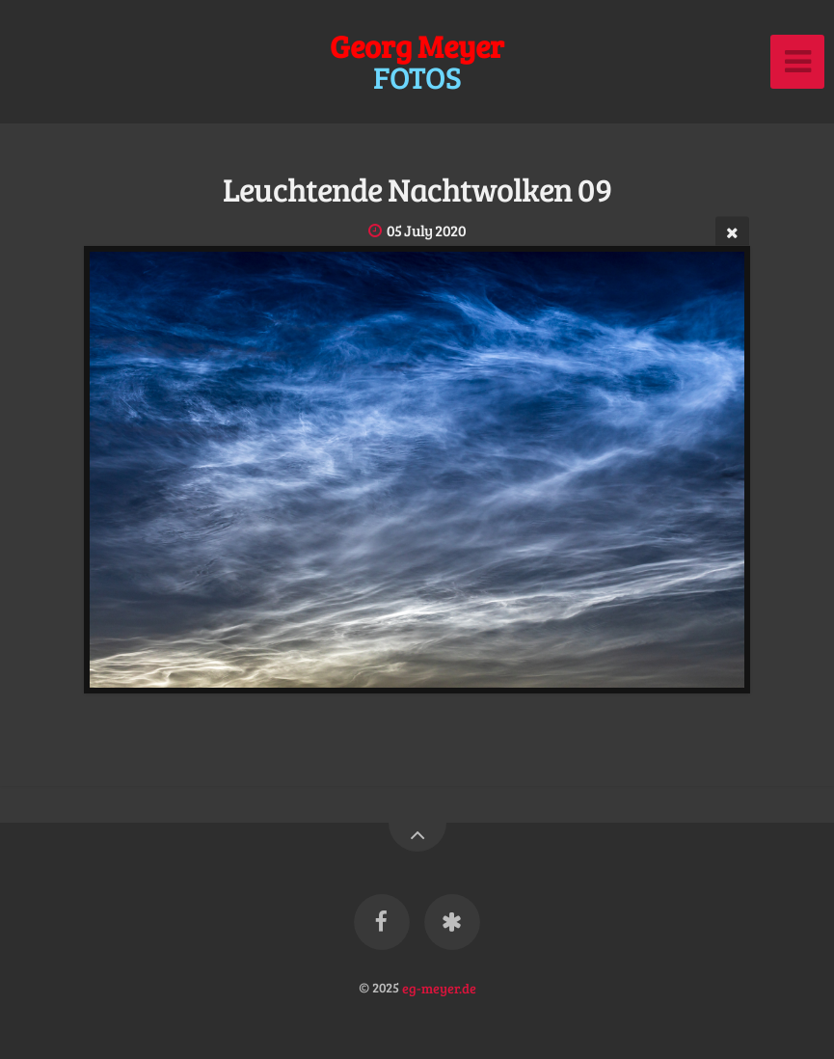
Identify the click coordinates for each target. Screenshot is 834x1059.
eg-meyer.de (439, 986)
